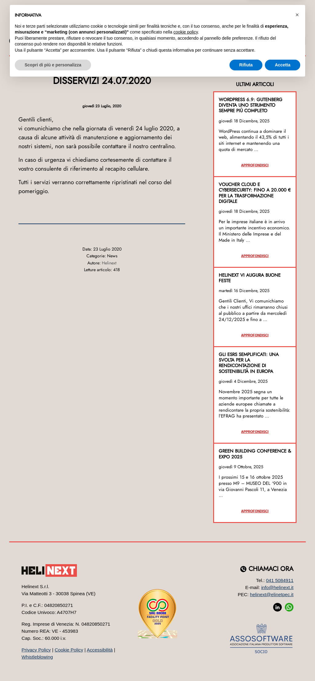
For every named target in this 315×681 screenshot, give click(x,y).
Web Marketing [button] (140, 29)
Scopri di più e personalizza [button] (53, 664)
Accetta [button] (282, 664)
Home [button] (33, 29)
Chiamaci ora (271, 568)
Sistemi (181, 29)
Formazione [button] (219, 29)
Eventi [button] (251, 29)
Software (95, 29)
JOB (62, 40)
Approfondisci (255, 165)
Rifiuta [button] (246, 664)
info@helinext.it (277, 587)
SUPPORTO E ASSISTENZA (277, 41)
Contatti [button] (278, 29)
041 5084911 (279, 580)
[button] (297, 614)
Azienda (58, 29)
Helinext (109, 263)
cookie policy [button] (185, 631)
